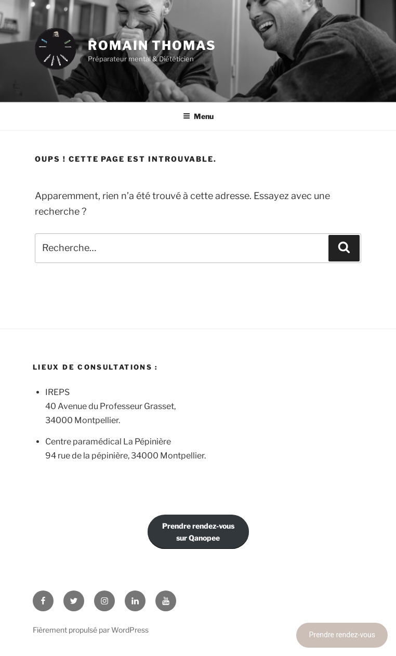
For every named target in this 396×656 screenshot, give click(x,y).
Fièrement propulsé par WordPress (91, 629)
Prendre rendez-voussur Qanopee (198, 531)
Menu (198, 116)
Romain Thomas (152, 45)
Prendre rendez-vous (342, 635)
